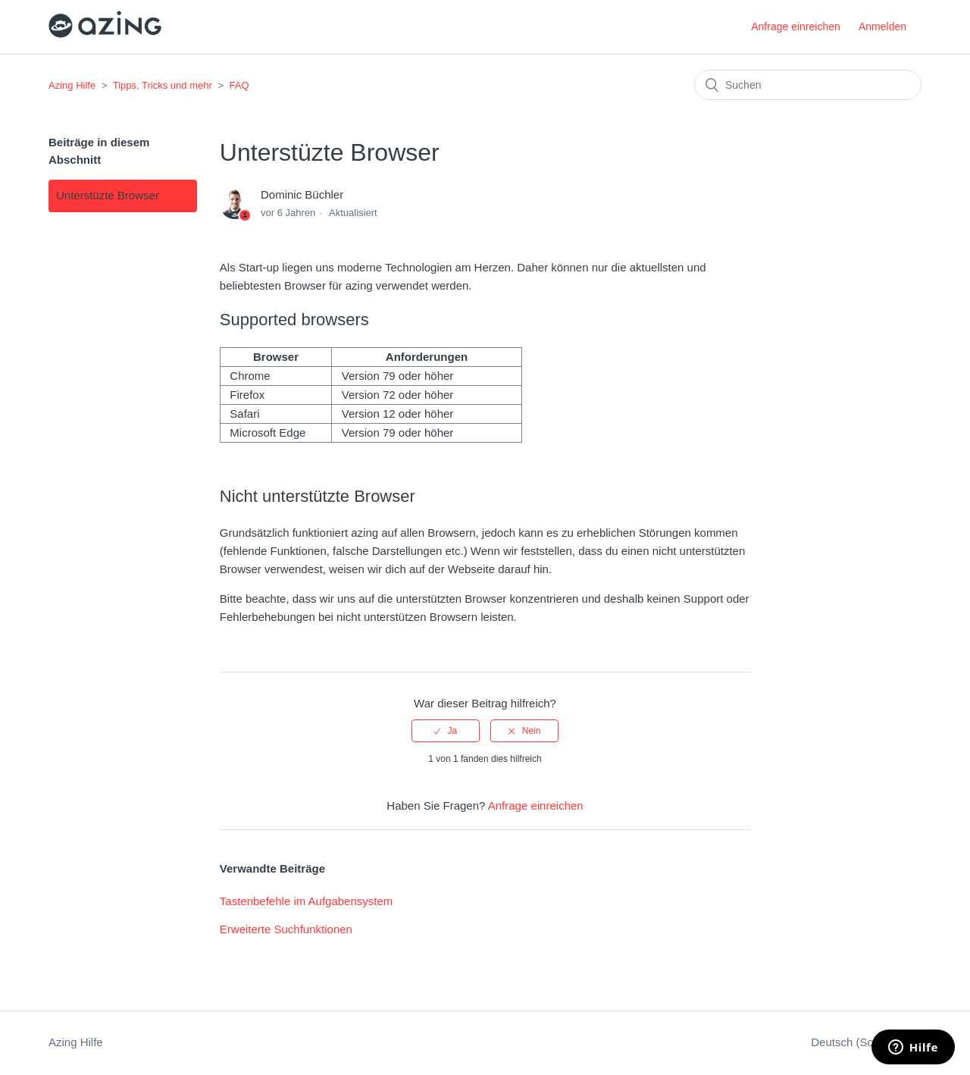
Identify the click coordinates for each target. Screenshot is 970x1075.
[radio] (445, 730)
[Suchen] (808, 85)
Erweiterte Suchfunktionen (286, 929)
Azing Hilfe (71, 85)
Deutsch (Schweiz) (860, 1042)
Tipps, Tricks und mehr (162, 85)
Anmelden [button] (882, 26)
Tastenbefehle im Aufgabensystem (306, 901)
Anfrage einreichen (795, 26)
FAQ (239, 85)
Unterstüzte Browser (107, 195)
